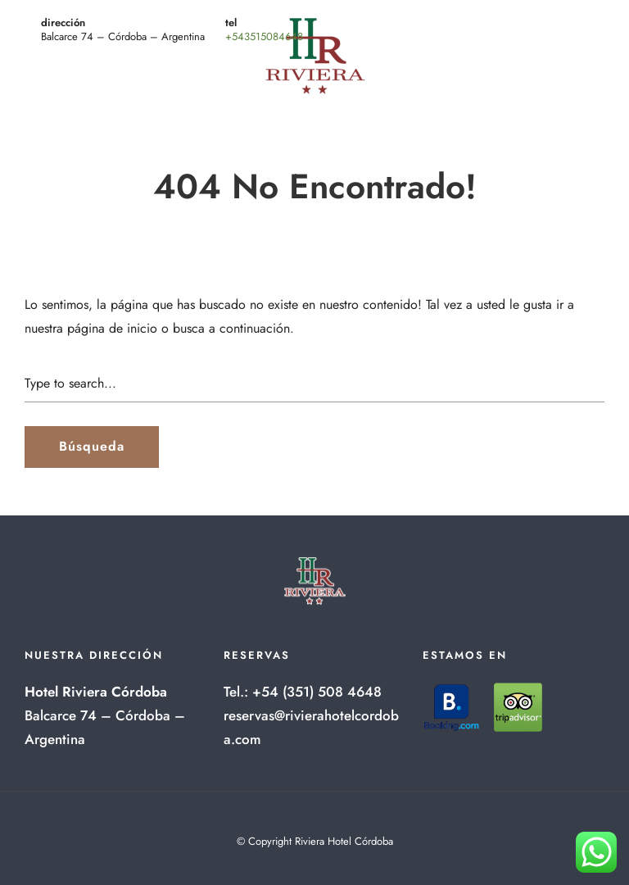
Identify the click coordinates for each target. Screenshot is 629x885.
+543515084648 (264, 36)
